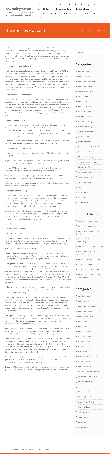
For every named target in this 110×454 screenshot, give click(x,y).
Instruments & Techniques (88, 152)
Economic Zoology (84, 117)
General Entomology (85, 127)
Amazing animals (84, 71)
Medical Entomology (85, 157)
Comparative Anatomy (47, 13)
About (40, 17)
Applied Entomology (83, 13)
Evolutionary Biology (64, 9)
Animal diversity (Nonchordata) (59, 5)
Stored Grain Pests (85, 167)
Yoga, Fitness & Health (86, 192)
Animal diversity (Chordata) (85, 5)
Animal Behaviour (45, 9)
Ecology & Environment (85, 9)
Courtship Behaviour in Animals (89, 259)
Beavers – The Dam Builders (88, 221)
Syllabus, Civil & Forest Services (89, 172)
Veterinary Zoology (85, 182)
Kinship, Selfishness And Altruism (90, 247)
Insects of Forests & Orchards (89, 147)
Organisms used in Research (88, 162)
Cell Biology (98, 13)
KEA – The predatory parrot (88, 226)
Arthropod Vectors (84, 96)
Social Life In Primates (86, 264)
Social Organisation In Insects (89, 269)
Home (40, 5)
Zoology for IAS (83, 202)
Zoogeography (65, 13)
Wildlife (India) (83, 187)
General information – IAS (87, 132)
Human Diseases (84, 137)
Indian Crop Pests (84, 142)
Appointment (37, 449)
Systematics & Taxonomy (87, 177)
